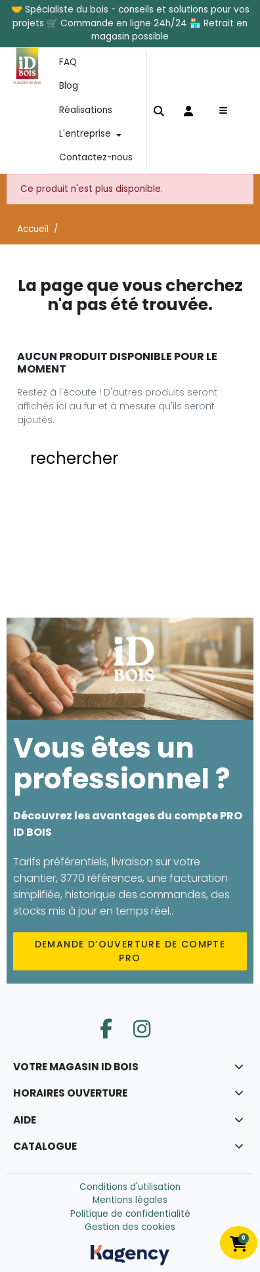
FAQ (68, 62)
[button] (159, 110)
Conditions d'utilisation (130, 1187)
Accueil (33, 229)
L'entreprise (85, 133)
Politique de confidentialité (130, 1214)
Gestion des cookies (130, 1227)
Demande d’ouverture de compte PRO (130, 951)
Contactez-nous (96, 158)
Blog (68, 86)
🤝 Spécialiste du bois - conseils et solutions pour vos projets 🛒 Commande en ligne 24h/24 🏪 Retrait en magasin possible (130, 23)
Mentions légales (130, 1200)
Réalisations (85, 110)
